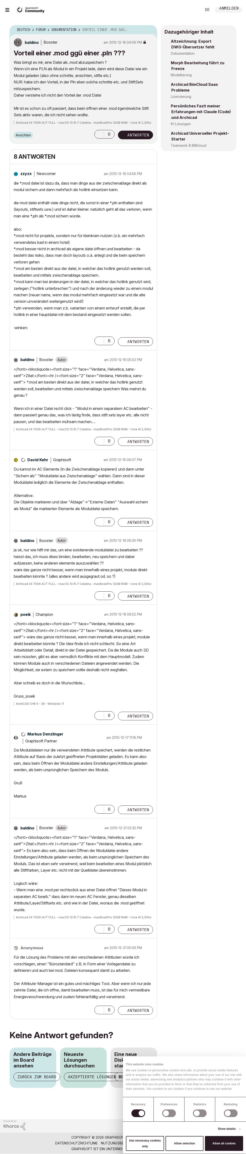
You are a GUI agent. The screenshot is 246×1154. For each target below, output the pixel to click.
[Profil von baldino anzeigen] (32, 42)
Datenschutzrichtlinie (76, 1143)
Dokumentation (183, 53)
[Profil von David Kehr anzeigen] (37, 459)
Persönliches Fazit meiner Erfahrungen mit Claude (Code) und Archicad (201, 112)
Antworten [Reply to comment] (138, 341)
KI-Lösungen (181, 124)
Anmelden (229, 9)
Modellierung (181, 75)
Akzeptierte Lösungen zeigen (100, 1076)
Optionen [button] (150, 30)
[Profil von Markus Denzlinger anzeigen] (45, 734)
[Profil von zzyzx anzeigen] (26, 173)
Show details (227, 1129)
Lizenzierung (181, 96)
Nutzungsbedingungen (122, 1143)
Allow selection (184, 1143)
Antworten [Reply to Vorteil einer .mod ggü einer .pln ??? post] (138, 135)
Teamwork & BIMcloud (188, 145)
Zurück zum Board (37, 1076)
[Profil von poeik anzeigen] (25, 614)
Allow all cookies (224, 1143)
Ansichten (23, 135)
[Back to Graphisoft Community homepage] (32, 9)
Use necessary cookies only (145, 1143)
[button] (99, 134)
